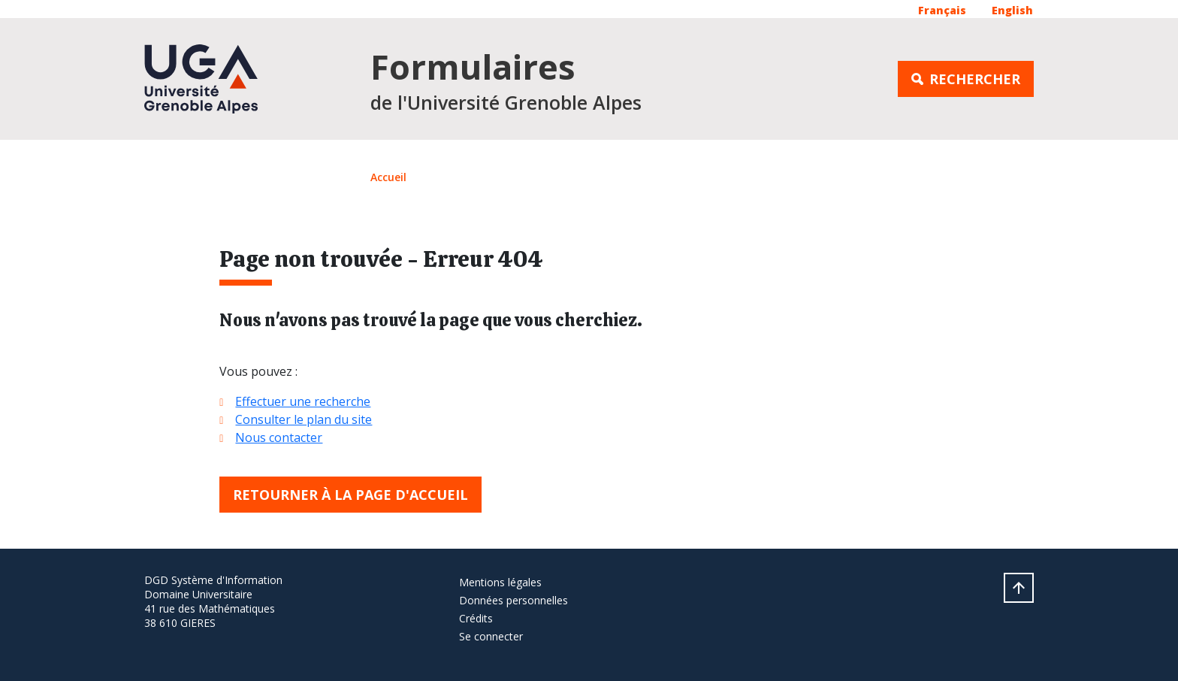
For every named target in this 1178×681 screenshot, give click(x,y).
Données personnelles (513, 600)
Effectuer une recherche (302, 401)
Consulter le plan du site (303, 419)
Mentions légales (500, 582)
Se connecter (491, 636)
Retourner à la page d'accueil (350, 495)
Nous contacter (278, 437)
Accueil (388, 177)
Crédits (476, 618)
